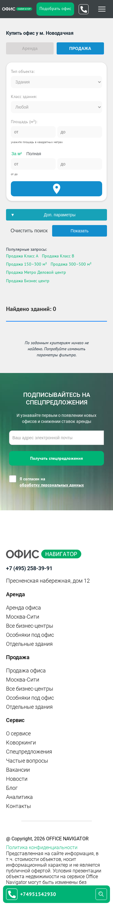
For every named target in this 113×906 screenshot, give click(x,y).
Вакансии (18, 770)
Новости (16, 779)
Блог (12, 788)
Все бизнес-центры (29, 626)
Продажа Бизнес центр (27, 280)
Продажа (80, 48)
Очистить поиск (29, 231)
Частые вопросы (27, 760)
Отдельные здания (29, 644)
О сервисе (18, 733)
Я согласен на (52, 482)
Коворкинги (21, 742)
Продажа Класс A (22, 256)
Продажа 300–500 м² (71, 264)
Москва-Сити (22, 616)
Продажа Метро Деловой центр (36, 272)
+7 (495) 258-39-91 (29, 568)
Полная (33, 153)
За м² (16, 153)
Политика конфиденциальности (41, 847)
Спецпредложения (29, 751)
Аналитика (19, 797)
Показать (80, 230)
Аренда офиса (23, 607)
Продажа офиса (26, 670)
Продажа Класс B (58, 256)
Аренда (30, 48)
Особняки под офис (30, 635)
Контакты (18, 806)
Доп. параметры (60, 214)
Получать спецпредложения (56, 458)
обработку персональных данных (52, 485)
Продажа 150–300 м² (26, 264)
